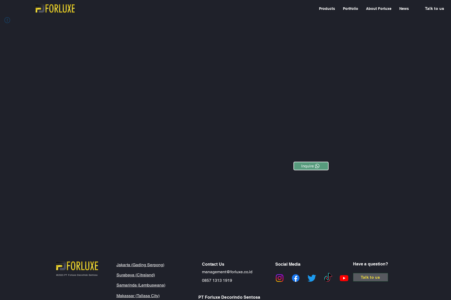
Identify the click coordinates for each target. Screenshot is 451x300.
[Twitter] (312, 278)
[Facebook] (296, 278)
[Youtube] (344, 278)
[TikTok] (328, 278)
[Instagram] (279, 278)
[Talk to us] (434, 8)
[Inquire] (311, 166)
